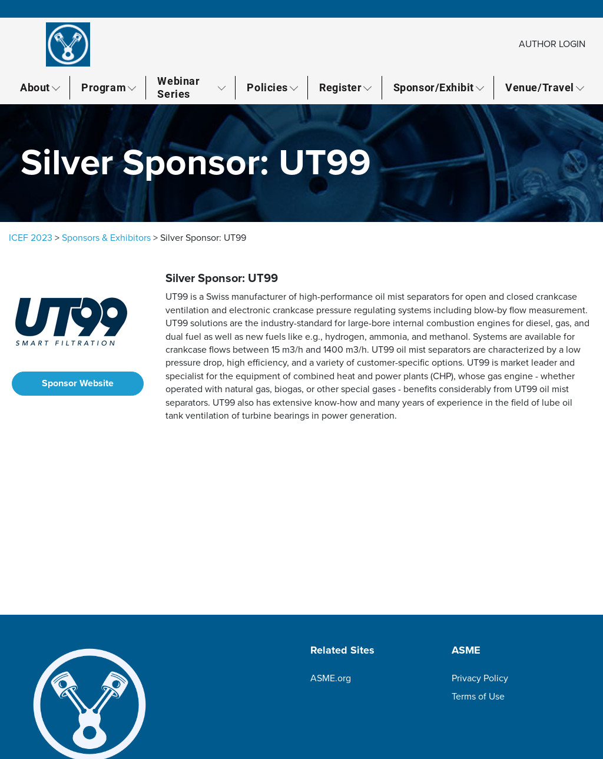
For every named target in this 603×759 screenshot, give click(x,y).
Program (103, 87)
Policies (267, 87)
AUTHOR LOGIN (552, 44)
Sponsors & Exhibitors (106, 238)
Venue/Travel (539, 87)
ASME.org (330, 678)
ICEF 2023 (30, 238)
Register (340, 87)
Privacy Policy (480, 678)
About (35, 87)
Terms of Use (478, 696)
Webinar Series (178, 88)
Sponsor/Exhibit (433, 87)
